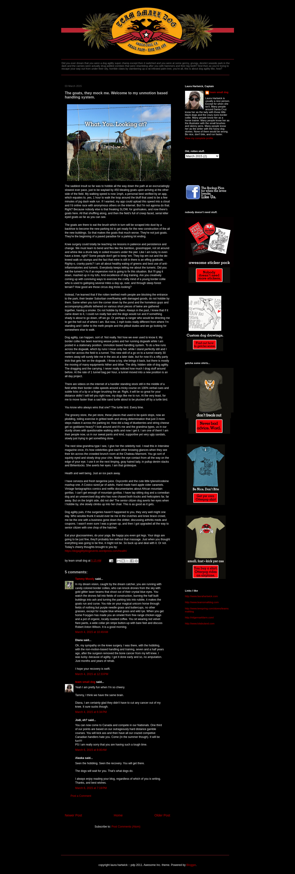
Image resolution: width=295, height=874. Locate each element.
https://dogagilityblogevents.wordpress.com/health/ (96, 551)
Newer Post (73, 815)
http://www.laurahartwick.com (201, 596)
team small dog (85, 682)
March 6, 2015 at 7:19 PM (91, 788)
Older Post (162, 815)
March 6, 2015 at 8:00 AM (91, 750)
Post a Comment (81, 796)
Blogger (191, 865)
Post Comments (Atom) (126, 826)
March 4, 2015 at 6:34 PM (91, 712)
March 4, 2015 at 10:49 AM (91, 632)
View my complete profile (199, 138)
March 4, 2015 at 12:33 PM (91, 674)
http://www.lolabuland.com (200, 623)
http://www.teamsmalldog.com (202, 602)
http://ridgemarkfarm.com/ (199, 617)
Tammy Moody (84, 579)
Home (118, 815)
